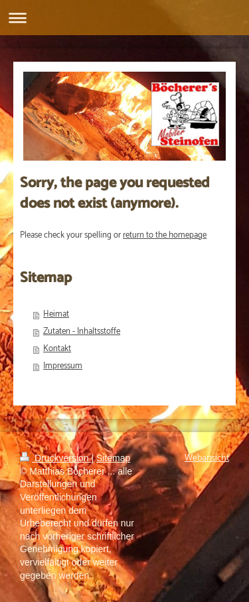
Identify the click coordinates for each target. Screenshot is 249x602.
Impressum (62, 366)
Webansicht (207, 458)
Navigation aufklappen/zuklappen (124, 17)
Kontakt (57, 349)
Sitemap (113, 458)
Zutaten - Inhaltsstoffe (81, 332)
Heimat (56, 314)
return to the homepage (165, 235)
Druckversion (55, 458)
